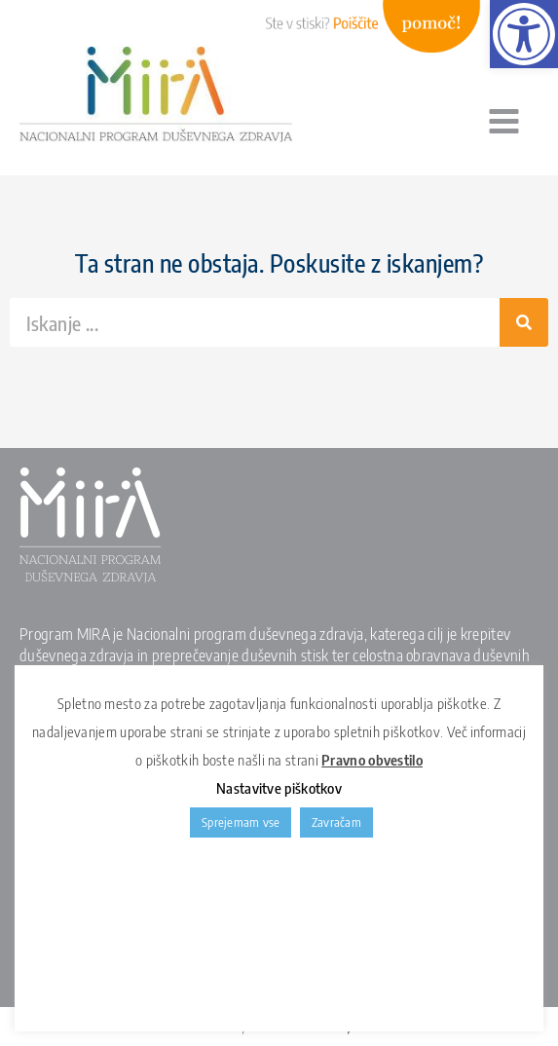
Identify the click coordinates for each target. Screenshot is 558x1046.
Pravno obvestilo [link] (372, 759)
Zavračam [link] (336, 822)
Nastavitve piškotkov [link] (279, 788)
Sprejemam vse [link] (240, 822)
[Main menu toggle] (503, 122)
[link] (524, 34)
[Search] (524, 322)
